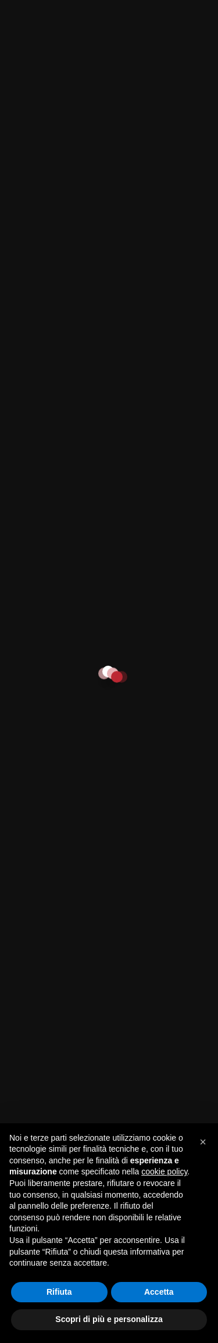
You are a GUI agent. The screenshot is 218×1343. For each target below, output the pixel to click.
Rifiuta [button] (59, 1291)
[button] (203, 1142)
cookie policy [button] (164, 1171)
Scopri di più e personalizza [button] (108, 1319)
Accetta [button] (159, 1291)
